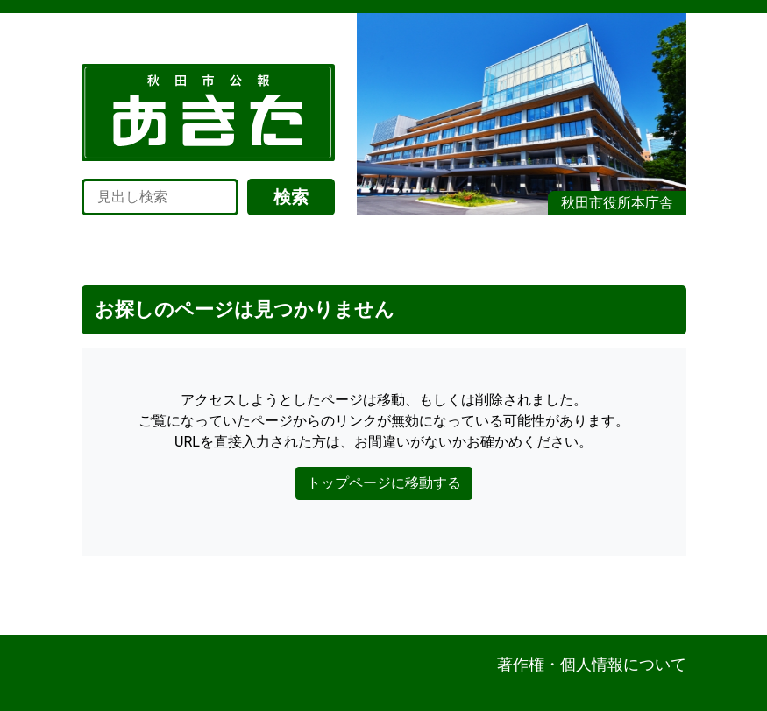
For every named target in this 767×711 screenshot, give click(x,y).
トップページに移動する (384, 483)
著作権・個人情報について (591, 664)
